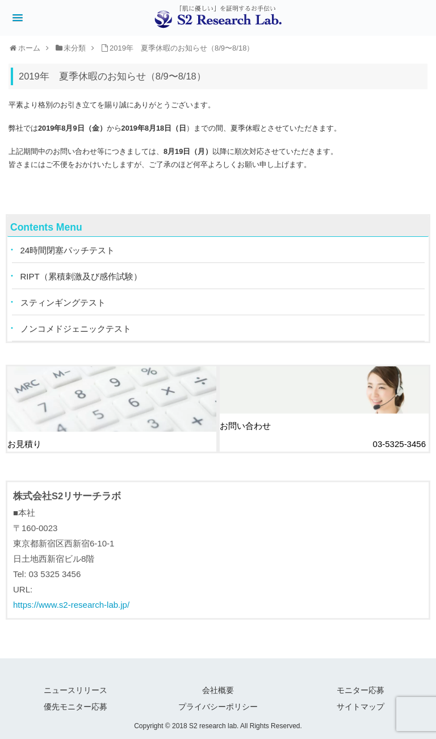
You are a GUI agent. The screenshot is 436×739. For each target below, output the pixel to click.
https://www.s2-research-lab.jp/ (71, 604)
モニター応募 (360, 690)
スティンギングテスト (63, 302)
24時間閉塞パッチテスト (67, 250)
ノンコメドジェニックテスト (75, 328)
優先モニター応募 (75, 706)
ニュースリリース (75, 690)
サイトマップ (360, 706)
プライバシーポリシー (218, 706)
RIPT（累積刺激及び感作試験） (81, 276)
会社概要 (218, 690)
